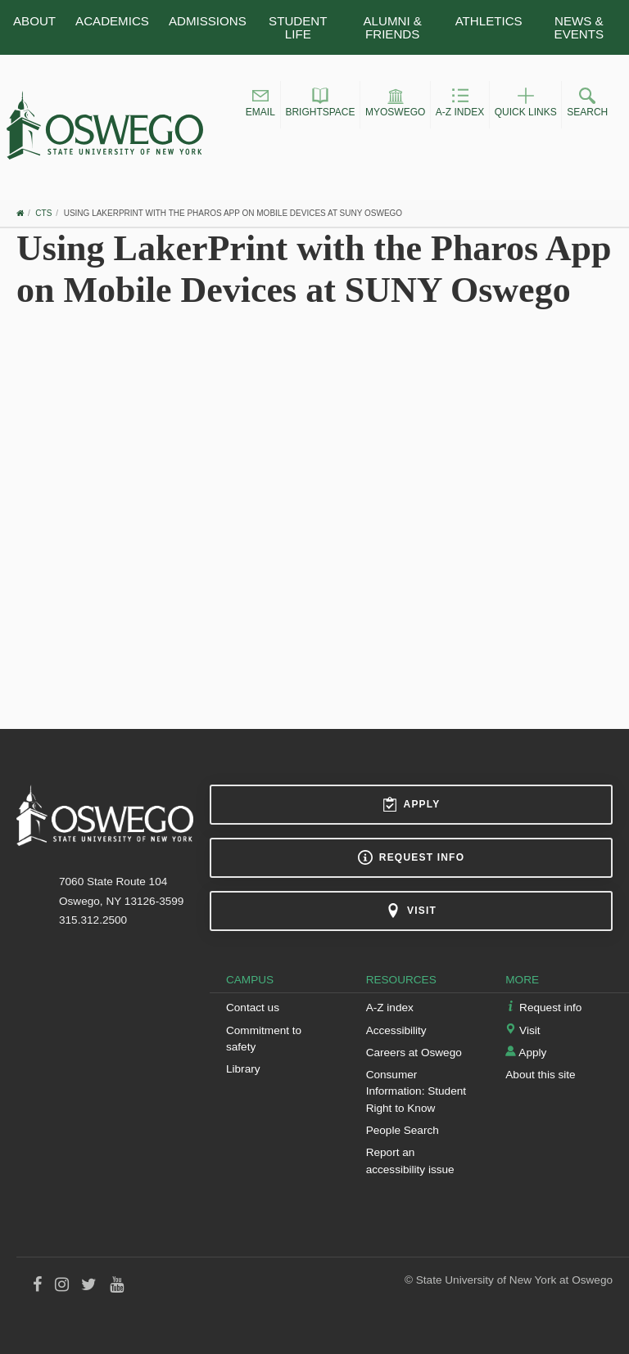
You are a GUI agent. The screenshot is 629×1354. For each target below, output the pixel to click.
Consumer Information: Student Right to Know (416, 1091)
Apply (411, 804)
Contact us (252, 1007)
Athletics (489, 21)
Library (243, 1069)
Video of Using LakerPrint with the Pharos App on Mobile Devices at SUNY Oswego (314, 497)
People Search (402, 1130)
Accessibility (396, 1030)
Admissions (208, 21)
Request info (411, 857)
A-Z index (390, 1007)
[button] (260, 104)
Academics (112, 21)
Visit (411, 910)
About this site (540, 1074)
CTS (43, 213)
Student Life (298, 27)
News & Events (579, 27)
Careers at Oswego (414, 1052)
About (34, 21)
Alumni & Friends (393, 27)
